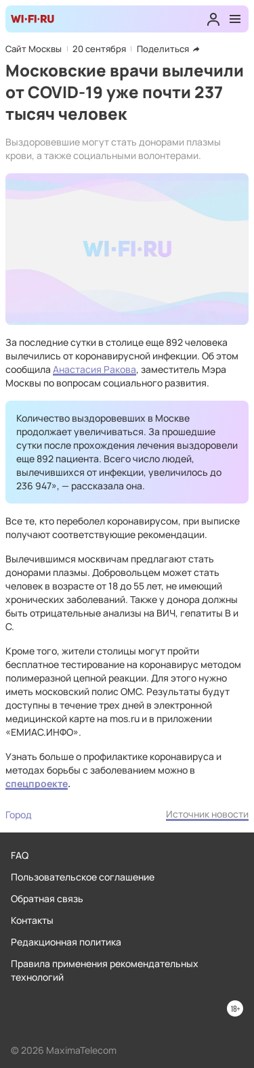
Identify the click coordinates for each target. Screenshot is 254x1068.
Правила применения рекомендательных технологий (104, 970)
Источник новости (207, 813)
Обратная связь (47, 898)
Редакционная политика (66, 941)
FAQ (19, 855)
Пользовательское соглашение (82, 876)
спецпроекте (36, 783)
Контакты (32, 920)
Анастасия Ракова (94, 369)
